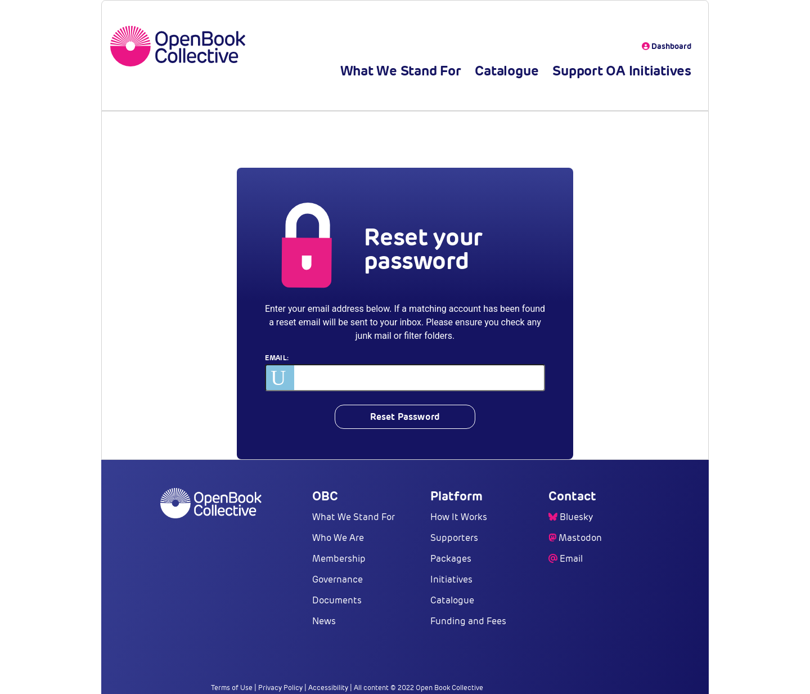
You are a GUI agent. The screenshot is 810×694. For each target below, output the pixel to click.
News (324, 621)
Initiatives (451, 579)
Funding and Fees (468, 621)
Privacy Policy (280, 687)
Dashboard (666, 46)
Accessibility (328, 687)
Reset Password (405, 417)
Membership (339, 559)
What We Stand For (400, 70)
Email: (277, 357)
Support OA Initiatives (621, 70)
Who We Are (338, 538)
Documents (337, 600)
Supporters (454, 538)
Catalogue (506, 70)
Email (571, 559)
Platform (456, 496)
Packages (450, 559)
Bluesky (576, 517)
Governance (337, 579)
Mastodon (580, 538)
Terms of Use (232, 687)
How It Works (458, 517)
